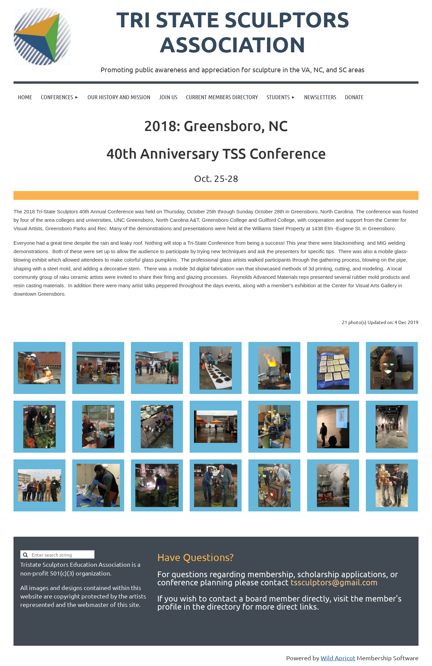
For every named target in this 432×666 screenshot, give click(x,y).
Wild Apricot (338, 657)
